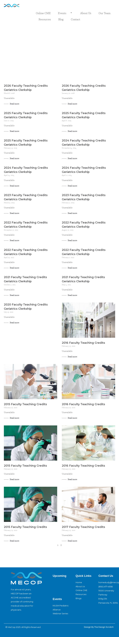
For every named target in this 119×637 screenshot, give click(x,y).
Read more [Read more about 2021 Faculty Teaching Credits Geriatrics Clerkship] (14, 295)
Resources (45, 19)
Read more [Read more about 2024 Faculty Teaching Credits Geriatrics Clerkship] (72, 158)
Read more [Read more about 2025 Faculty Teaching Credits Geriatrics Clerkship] (14, 131)
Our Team (104, 13)
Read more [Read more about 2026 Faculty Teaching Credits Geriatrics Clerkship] (14, 103)
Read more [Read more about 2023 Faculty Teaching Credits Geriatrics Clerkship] (14, 213)
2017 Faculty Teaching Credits (83, 527)
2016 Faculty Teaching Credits (83, 342)
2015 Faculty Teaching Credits (25, 404)
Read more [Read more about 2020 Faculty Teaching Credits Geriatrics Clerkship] (14, 322)
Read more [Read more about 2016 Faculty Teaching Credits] (72, 356)
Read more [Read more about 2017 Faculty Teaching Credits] (72, 541)
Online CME (43, 13)
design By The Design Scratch (98, 627)
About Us (85, 13)
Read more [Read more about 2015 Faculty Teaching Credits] (14, 418)
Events (65, 13)
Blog (61, 19)
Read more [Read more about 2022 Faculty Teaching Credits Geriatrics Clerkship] (14, 240)
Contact (75, 19)
